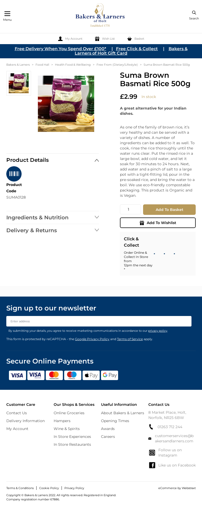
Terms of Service (130, 339)
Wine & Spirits (67, 428)
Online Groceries (69, 413)
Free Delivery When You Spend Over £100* (60, 48)
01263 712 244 (165, 426)
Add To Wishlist (158, 222)
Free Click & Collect (137, 48)
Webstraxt (189, 488)
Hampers (62, 420)
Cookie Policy (49, 488)
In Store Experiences (72, 436)
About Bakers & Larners (122, 413)
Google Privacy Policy (92, 339)
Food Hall (42, 64)
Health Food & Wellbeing (73, 64)
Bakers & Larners (18, 64)
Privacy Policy (74, 488)
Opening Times (115, 420)
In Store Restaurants (72, 444)
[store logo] (100, 16)
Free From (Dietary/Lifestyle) (117, 64)
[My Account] (70, 39)
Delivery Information (25, 420)
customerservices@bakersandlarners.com (171, 438)
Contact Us (16, 413)
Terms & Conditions (20, 488)
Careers (108, 436)
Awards (108, 428)
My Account (17, 428)
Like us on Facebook (172, 465)
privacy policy (157, 331)
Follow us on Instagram (165, 453)
